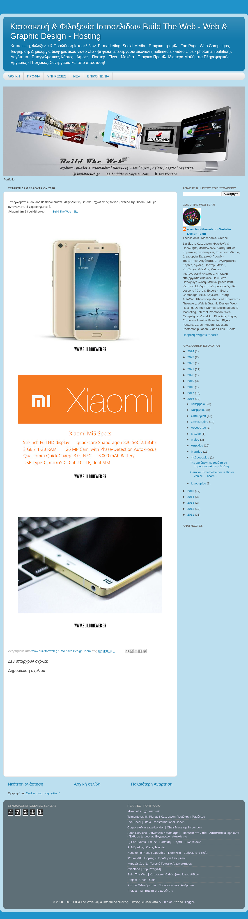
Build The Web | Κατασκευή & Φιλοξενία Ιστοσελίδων (163, 874)
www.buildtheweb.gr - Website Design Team (209, 231)
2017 (191, 393)
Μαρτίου (197, 451)
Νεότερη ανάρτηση (25, 784)
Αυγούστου (199, 427)
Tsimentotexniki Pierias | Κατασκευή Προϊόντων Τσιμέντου (166, 816)
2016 (191, 398)
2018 (191, 387)
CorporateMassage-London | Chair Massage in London (164, 827)
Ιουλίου (196, 433)
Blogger (189, 902)
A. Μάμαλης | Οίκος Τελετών (146, 847)
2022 (191, 363)
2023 (191, 357)
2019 (191, 381)
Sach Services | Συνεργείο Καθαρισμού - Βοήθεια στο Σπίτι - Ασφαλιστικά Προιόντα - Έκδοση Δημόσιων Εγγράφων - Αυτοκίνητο (183, 834)
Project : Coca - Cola (141, 880)
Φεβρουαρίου (200, 457)
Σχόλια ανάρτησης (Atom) (43, 793)
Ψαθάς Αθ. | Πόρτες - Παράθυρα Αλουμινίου (156, 858)
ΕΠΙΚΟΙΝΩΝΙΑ (98, 76)
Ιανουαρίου (199, 483)
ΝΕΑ (76, 76)
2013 (191, 502)
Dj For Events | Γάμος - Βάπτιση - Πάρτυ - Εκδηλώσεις (164, 842)
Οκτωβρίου (199, 416)
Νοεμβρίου (198, 410)
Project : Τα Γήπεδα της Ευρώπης (150, 890)
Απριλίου (197, 445)
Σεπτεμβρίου (200, 421)
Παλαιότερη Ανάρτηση (151, 784)
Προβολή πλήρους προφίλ (200, 335)
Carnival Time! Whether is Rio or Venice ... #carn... (212, 473)
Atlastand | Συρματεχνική (144, 869)
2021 (191, 369)
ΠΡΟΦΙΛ (33, 76)
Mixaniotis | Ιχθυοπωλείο (144, 811)
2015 (191, 491)
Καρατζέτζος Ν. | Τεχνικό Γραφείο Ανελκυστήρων (160, 863)
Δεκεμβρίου (199, 404)
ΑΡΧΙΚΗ (14, 76)
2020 (191, 375)
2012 (191, 508)
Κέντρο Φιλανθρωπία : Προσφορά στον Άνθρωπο (160, 885)
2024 (191, 351)
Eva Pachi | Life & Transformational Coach (155, 822)
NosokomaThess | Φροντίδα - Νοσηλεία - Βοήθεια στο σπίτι (167, 852)
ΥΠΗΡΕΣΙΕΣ (56, 76)
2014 (191, 496)
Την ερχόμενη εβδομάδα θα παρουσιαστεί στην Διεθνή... (210, 464)
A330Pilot (165, 902)
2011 (191, 514)
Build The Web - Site (65, 211)
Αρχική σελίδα (87, 784)
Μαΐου (195, 439)
